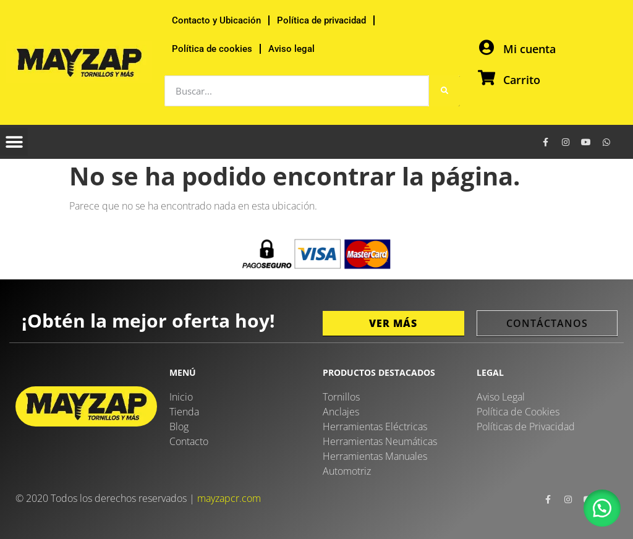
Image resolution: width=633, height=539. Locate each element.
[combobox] (296, 90)
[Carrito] (486, 77)
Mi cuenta (529, 48)
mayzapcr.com (229, 498)
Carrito (521, 79)
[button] (14, 142)
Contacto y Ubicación (216, 20)
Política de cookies (212, 48)
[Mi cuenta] (486, 47)
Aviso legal (291, 48)
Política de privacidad (321, 20)
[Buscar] (444, 90)
